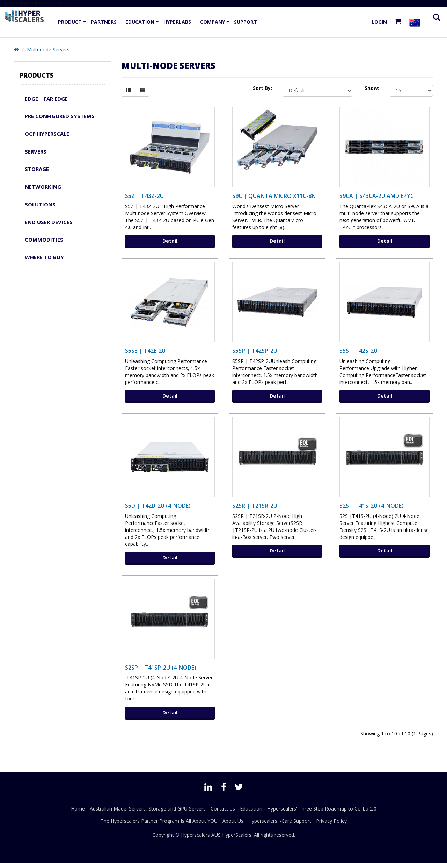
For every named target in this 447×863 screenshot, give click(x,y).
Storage (37, 168)
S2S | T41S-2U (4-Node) (371, 505)
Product (70, 22)
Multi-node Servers (48, 49)
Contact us (223, 808)
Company (212, 22)
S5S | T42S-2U (358, 351)
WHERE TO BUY (44, 257)
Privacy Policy (331, 821)
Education (139, 22)
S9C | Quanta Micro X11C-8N (274, 196)
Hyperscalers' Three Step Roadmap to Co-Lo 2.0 (321, 808)
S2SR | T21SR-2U (254, 505)
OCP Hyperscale (47, 133)
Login (379, 22)
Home (78, 808)
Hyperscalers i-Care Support (279, 821)
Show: (372, 88)
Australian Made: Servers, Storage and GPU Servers (148, 808)
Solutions (40, 204)
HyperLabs (177, 22)
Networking (43, 186)
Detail (169, 240)
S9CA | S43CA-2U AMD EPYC (376, 196)
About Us (232, 821)
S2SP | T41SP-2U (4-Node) (160, 667)
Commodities (44, 239)
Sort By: (262, 88)
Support (245, 22)
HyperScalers (236, 835)
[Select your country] (416, 22)
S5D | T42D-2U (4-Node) (158, 505)
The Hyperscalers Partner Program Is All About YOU (159, 821)
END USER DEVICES (49, 222)
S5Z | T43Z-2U (144, 196)
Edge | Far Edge (46, 98)
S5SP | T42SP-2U (254, 351)
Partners (104, 22)
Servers (35, 151)
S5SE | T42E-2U (145, 351)
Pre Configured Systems (60, 116)
